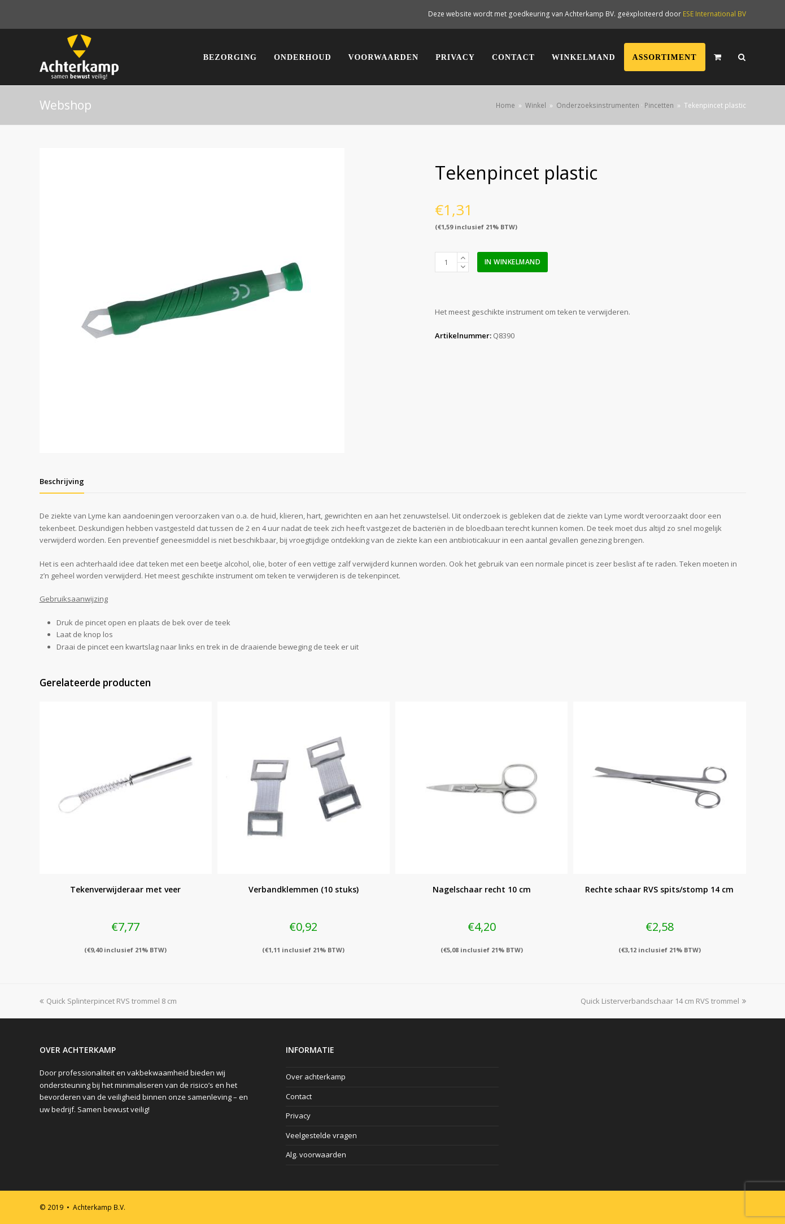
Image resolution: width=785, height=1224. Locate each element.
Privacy (298, 1115)
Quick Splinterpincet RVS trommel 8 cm (108, 1001)
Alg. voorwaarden (316, 1154)
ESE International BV (714, 14)
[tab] (62, 481)
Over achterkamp (316, 1076)
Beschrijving (62, 481)
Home (505, 105)
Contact (299, 1096)
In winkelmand (513, 262)
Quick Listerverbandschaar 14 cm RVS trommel (663, 1001)
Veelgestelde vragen (321, 1135)
